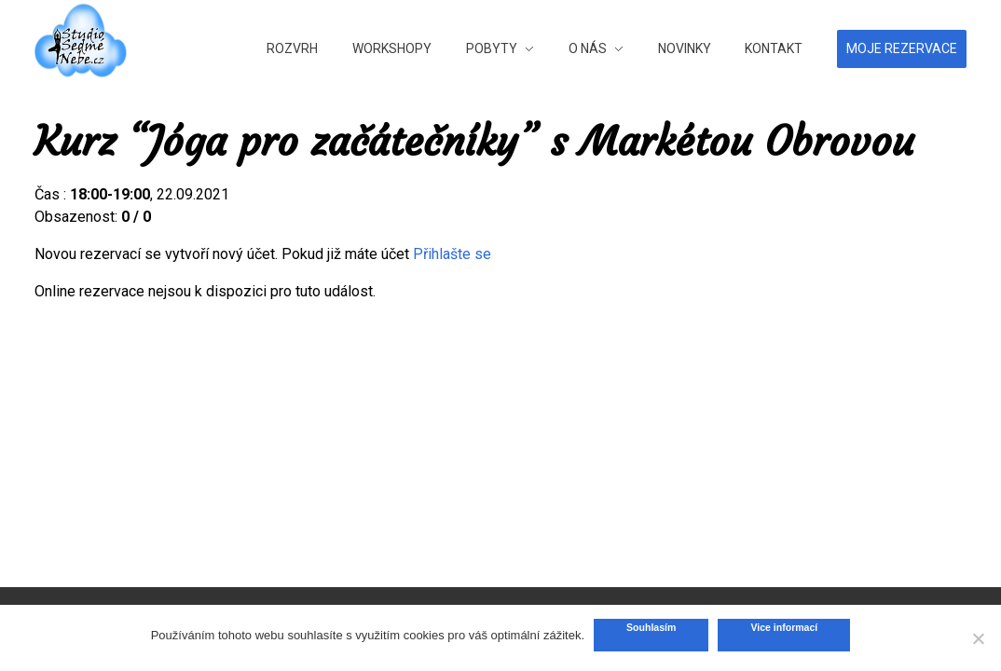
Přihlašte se (452, 254)
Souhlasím (651, 627)
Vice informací (783, 627)
